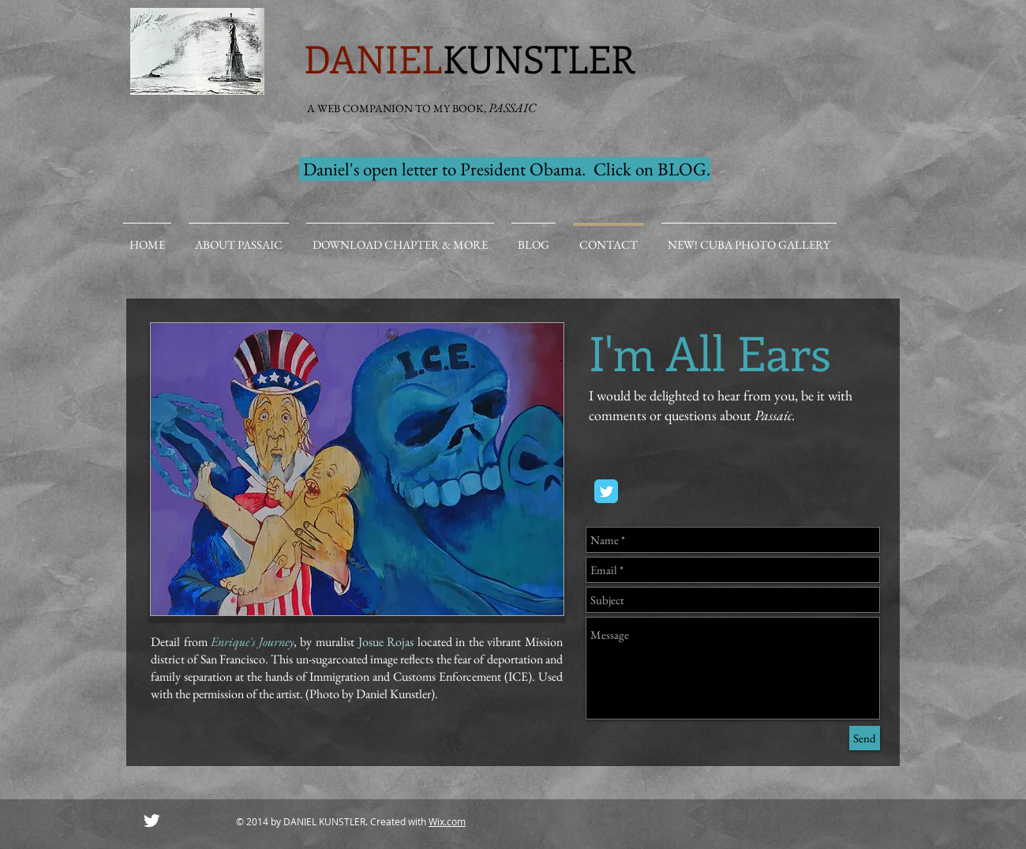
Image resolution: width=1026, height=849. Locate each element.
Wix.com (447, 821)
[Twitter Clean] (151, 820)
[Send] (864, 738)
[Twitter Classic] (606, 491)
